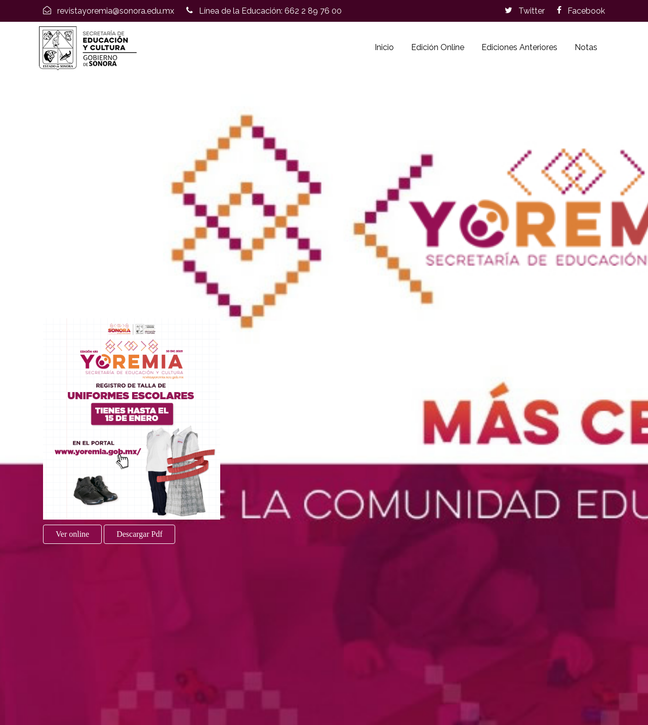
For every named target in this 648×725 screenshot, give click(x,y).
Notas (586, 47)
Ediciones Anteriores (519, 47)
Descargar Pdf (139, 534)
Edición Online (437, 47)
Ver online (72, 534)
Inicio (384, 47)
